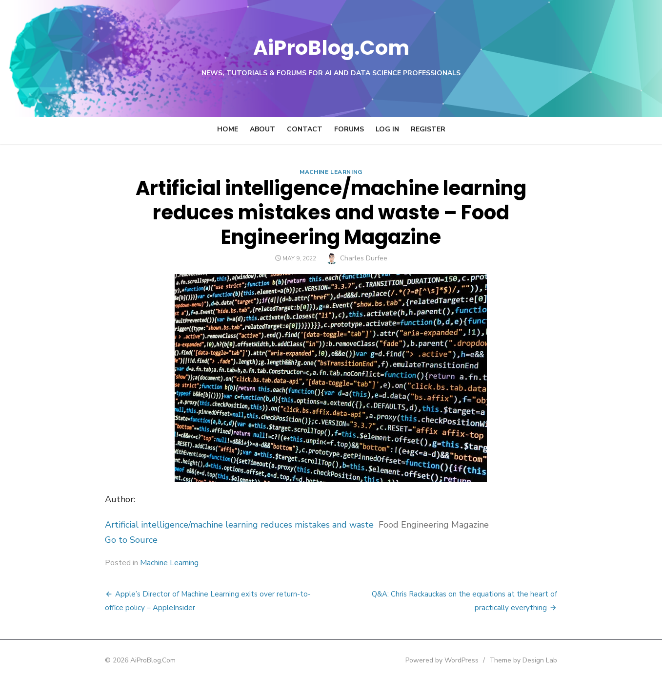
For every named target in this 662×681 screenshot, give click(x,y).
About (262, 129)
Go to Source (118, 540)
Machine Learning (331, 172)
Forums (349, 129)
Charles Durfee (363, 258)
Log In (387, 129)
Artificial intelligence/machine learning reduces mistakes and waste (226, 525)
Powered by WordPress (455, 660)
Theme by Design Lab (536, 660)
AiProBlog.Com (331, 46)
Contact (304, 129)
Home (227, 129)
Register (428, 129)
